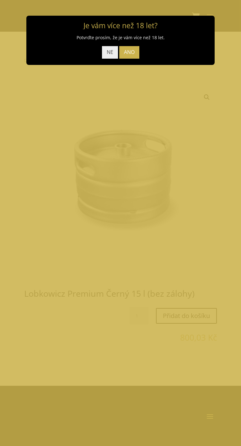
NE (110, 52)
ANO (129, 52)
